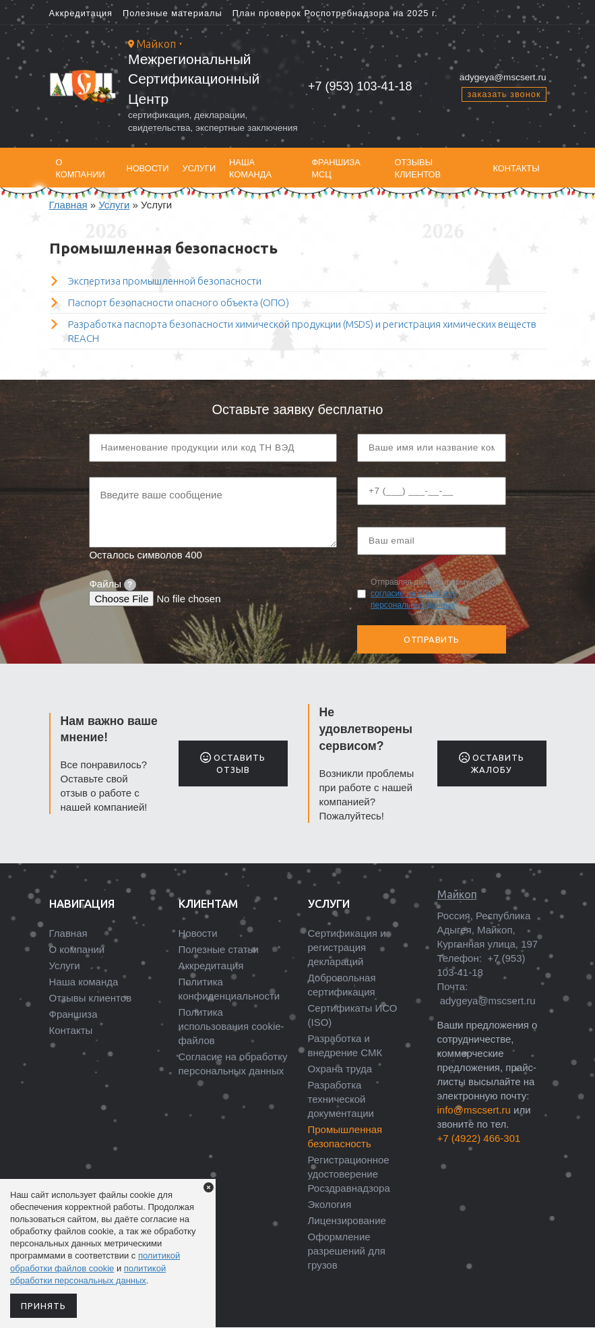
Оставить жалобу (491, 763)
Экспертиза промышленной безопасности (164, 281)
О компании (80, 168)
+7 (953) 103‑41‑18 (360, 86)
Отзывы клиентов (417, 168)
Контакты (516, 168)
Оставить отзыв (232, 763)
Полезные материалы (172, 13)
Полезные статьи (219, 949)
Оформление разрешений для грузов (346, 1251)
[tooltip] (130, 585)
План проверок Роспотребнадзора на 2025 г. (335, 13)
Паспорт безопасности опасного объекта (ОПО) (178, 302)
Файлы (112, 583)
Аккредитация (81, 13)
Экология (330, 1204)
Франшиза (73, 1014)
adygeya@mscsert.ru (503, 77)
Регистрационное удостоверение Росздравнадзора (349, 1174)
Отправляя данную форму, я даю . (433, 593)
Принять (43, 1305)
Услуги (199, 168)
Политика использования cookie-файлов (231, 1026)
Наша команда (250, 168)
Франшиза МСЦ (335, 168)
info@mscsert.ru (474, 1110)
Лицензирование (347, 1220)
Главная (68, 204)
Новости (147, 168)
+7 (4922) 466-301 (479, 1138)
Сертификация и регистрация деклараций (347, 947)
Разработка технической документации (341, 1099)
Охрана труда (340, 1068)
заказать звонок (503, 94)
